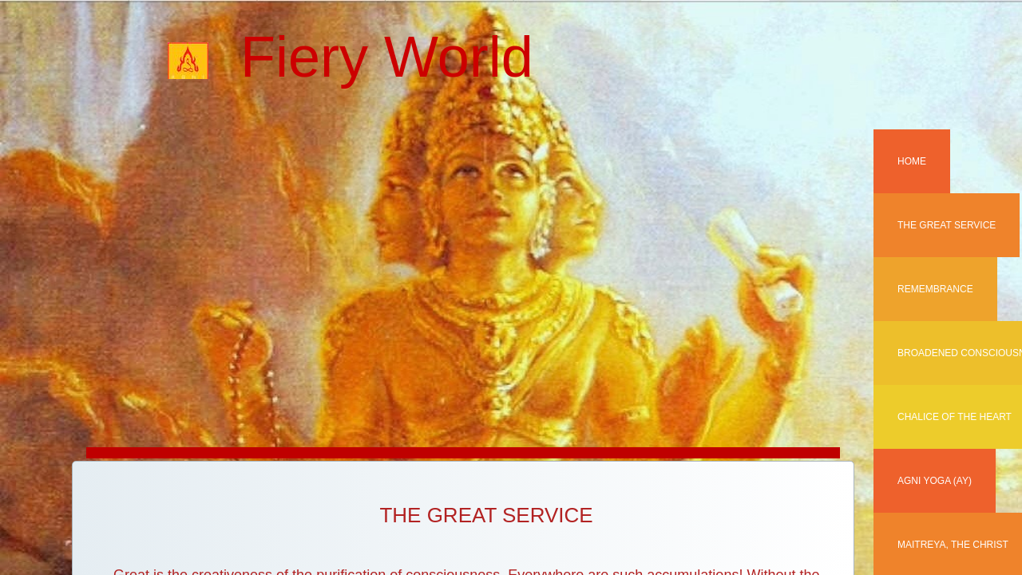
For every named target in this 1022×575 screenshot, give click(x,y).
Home (911, 161)
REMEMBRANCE (935, 289)
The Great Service (946, 225)
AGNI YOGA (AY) (934, 480)
